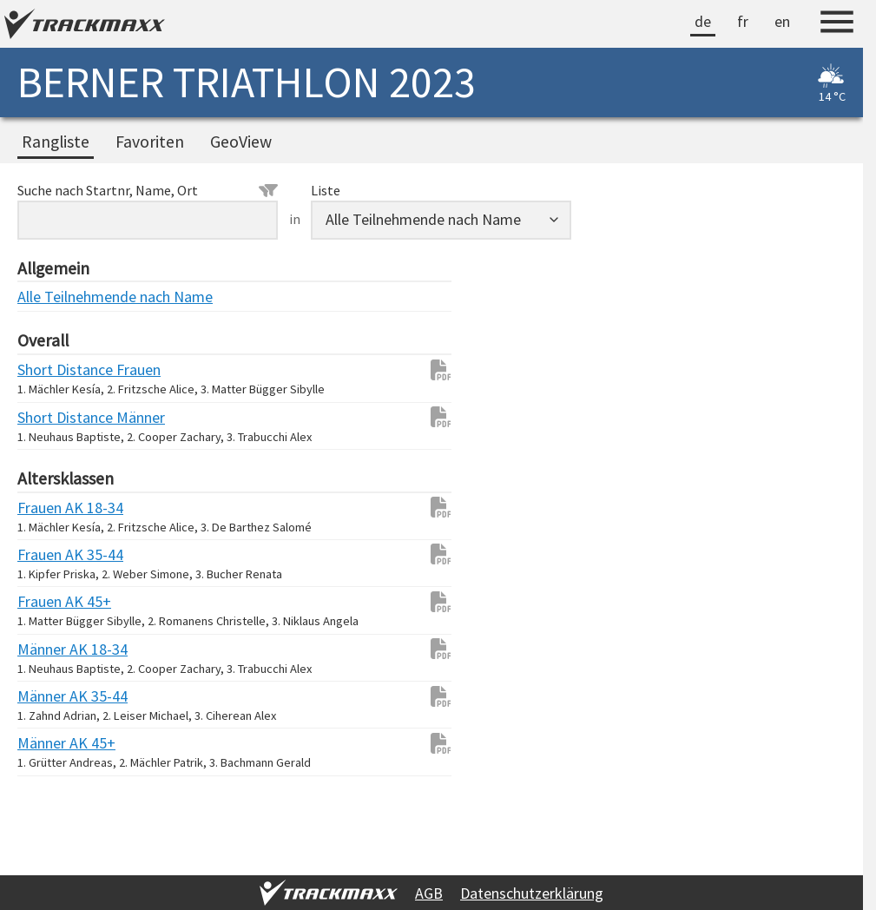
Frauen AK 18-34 (52, 508)
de (703, 21)
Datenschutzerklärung (531, 893)
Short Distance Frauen (52, 369)
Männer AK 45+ (52, 743)
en (782, 21)
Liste (325, 190)
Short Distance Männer (52, 417)
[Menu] (837, 24)
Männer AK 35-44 (52, 696)
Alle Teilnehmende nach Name (52, 297)
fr (742, 21)
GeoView (241, 141)
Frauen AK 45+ (52, 601)
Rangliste (55, 141)
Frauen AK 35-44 (52, 554)
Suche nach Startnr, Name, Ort (147, 190)
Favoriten (149, 141)
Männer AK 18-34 (52, 649)
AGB (429, 893)
